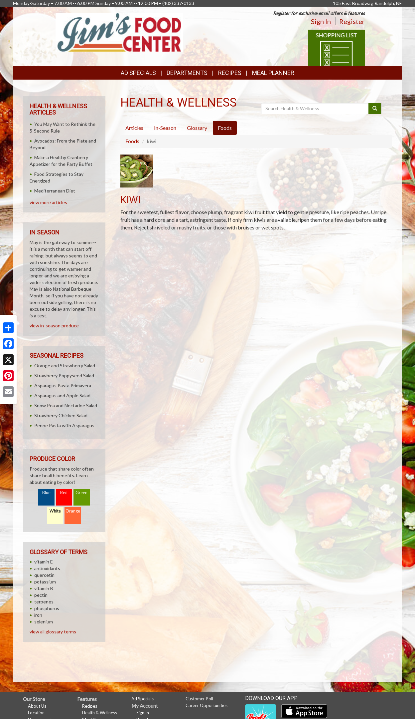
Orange (73, 511)
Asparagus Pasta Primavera (62, 385)
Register (352, 21)
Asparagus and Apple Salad (62, 395)
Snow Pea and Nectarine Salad (65, 405)
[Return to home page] (119, 32)
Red (64, 492)
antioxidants (47, 568)
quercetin (44, 575)
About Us (37, 706)
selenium (43, 621)
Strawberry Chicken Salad (60, 415)
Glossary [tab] (197, 128)
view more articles (48, 202)
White (55, 511)
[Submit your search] (374, 108)
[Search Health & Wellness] (315, 108)
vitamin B (43, 588)
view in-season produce (54, 325)
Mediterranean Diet (54, 190)
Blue (46, 492)
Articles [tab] (134, 128)
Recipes (229, 72)
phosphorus (46, 608)
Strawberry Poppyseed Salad (64, 375)
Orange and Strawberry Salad (64, 365)
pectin (41, 595)
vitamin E (43, 561)
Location (36, 712)
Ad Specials (138, 72)
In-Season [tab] (165, 128)
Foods (132, 141)
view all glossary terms (53, 631)
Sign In (321, 21)
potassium (45, 581)
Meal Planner (273, 72)
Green (81, 492)
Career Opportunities (206, 705)
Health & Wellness (99, 712)
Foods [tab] (225, 128)
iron (38, 615)
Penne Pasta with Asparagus (64, 425)
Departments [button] (187, 72)
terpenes (44, 601)
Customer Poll (199, 698)
